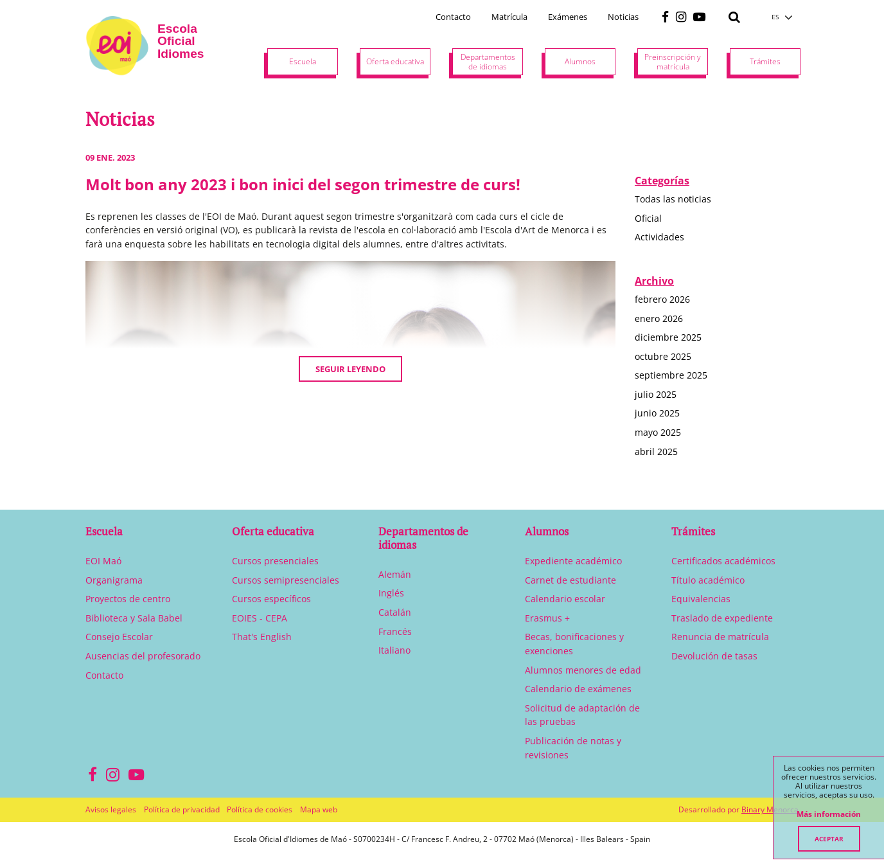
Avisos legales (110, 809)
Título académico (708, 580)
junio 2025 (657, 413)
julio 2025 (655, 394)
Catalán (394, 612)
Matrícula (509, 16)
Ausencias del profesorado (142, 656)
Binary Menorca (770, 809)
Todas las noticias (673, 199)
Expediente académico (573, 561)
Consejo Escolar (119, 636)
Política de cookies (259, 809)
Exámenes (567, 16)
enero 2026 (659, 318)
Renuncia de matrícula (720, 636)
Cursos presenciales (275, 561)
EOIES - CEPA (259, 618)
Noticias (623, 16)
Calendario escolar (565, 599)
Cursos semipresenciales (285, 580)
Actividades (659, 237)
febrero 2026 (662, 299)
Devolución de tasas (714, 656)
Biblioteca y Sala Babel (133, 618)
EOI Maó (103, 561)
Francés (395, 631)
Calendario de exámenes (578, 689)
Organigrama (114, 580)
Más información (829, 814)
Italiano (394, 650)
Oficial (648, 218)
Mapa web (318, 809)
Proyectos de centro (127, 599)
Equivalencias (700, 599)
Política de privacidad (182, 809)
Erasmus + (547, 618)
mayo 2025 (658, 432)
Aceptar (829, 838)
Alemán (394, 574)
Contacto (453, 16)
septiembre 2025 (671, 375)
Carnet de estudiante (570, 580)
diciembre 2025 (668, 337)
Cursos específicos (271, 599)
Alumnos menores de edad (583, 670)
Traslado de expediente (722, 618)
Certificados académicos (723, 561)
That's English (262, 636)
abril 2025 (656, 451)
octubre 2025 (663, 356)
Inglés (391, 593)
